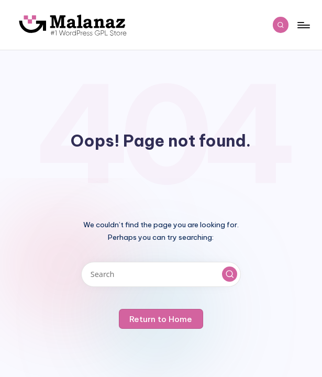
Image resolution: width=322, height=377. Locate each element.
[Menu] (302, 25)
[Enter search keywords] (161, 274)
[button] (230, 274)
